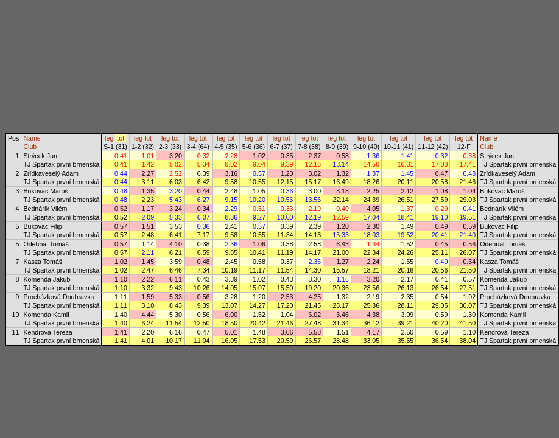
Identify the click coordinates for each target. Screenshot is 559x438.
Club (30, 146)
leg (109, 138)
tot (120, 138)
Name (31, 138)
